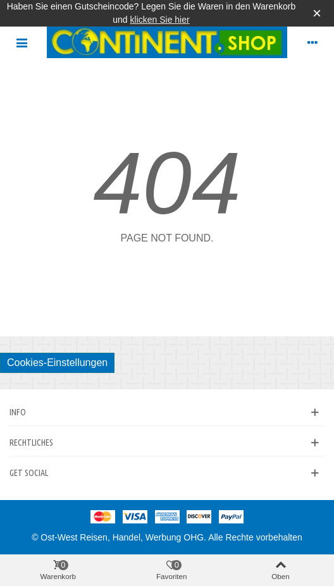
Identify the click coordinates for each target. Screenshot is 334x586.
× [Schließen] (316, 12)
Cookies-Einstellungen (57, 362)
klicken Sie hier (160, 20)
